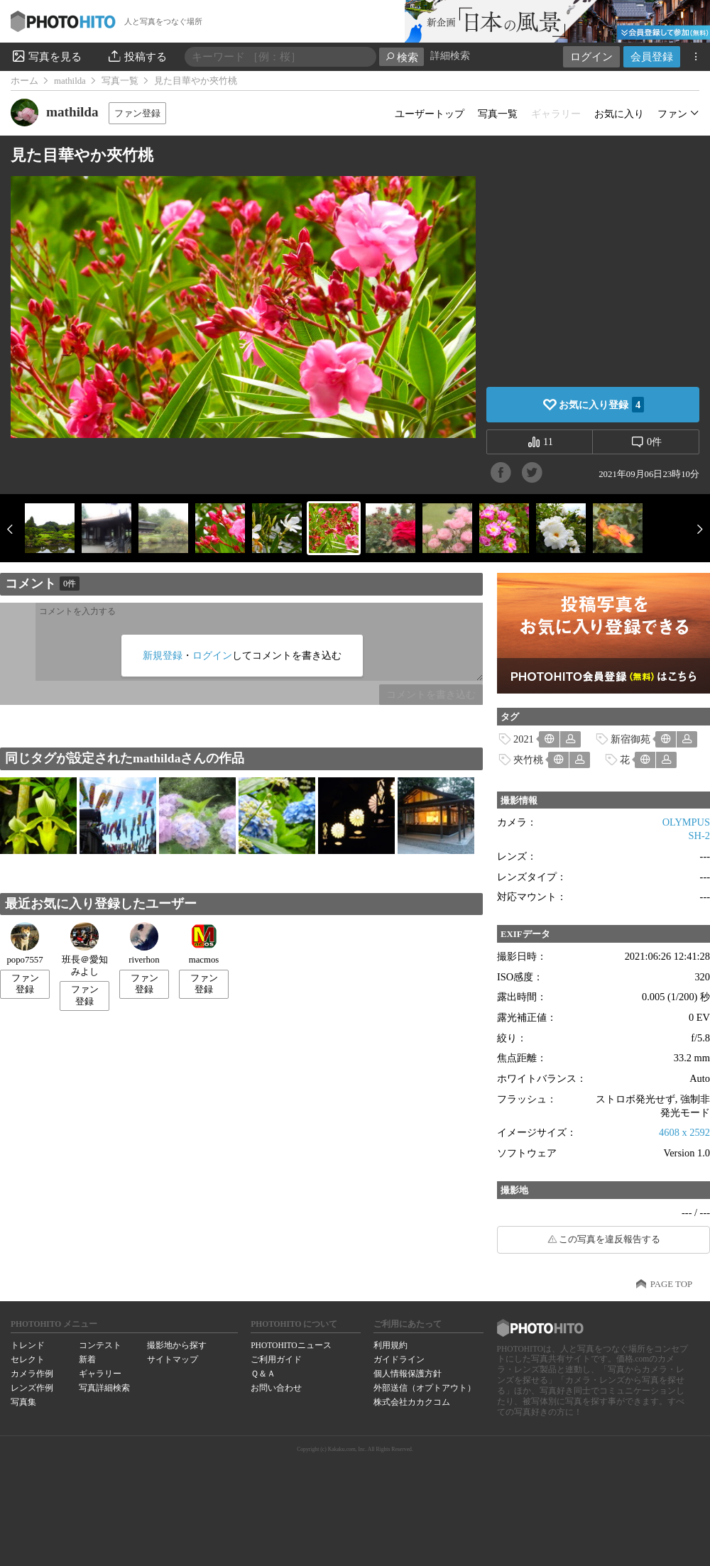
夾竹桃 (528, 759)
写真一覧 (120, 81)
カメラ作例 (32, 1373)
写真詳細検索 (104, 1388)
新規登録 (162, 655)
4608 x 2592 (684, 1132)
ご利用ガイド (276, 1359)
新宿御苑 (630, 739)
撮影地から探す (177, 1345)
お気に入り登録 (601, 404)
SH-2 (699, 835)
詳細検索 (450, 55)
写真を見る (46, 56)
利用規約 (390, 1345)
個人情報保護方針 (407, 1373)
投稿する (136, 56)
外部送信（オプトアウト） (424, 1388)
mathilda (70, 81)
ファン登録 (137, 113)
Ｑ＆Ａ (263, 1373)
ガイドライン (399, 1359)
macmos (204, 943)
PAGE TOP (671, 1284)
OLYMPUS (686, 822)
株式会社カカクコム (411, 1402)
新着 (87, 1359)
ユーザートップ (429, 113)
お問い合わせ (276, 1388)
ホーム (24, 81)
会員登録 (651, 56)
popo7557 (24, 943)
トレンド (28, 1345)
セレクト (28, 1359)
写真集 (23, 1402)
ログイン (591, 56)
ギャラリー (100, 1373)
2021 (523, 739)
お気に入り (619, 113)
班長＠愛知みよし (85, 949)
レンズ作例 (32, 1388)
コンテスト (100, 1345)
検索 (401, 57)
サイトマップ (172, 1359)
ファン (672, 113)
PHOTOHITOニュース (291, 1345)
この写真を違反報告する (609, 1239)
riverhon (144, 943)
